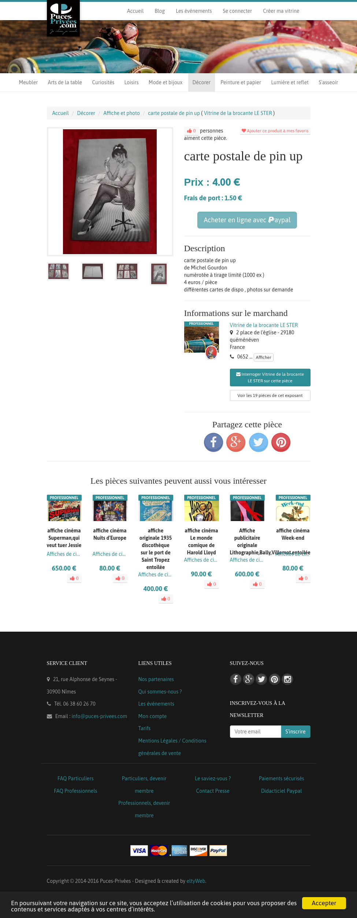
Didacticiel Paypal (281, 791)
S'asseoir (328, 82)
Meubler (28, 82)
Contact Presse (213, 791)
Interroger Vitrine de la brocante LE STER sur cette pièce (270, 377)
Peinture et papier (240, 82)
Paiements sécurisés (281, 778)
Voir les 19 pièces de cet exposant (270, 395)
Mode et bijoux (165, 82)
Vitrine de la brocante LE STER (264, 325)
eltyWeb (196, 881)
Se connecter (237, 11)
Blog (160, 11)
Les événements (194, 11)
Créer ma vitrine (281, 11)
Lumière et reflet (290, 82)
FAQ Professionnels (75, 791)
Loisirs (131, 82)
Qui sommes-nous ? (160, 692)
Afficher (263, 357)
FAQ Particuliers (75, 778)
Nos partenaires (156, 679)
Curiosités (103, 82)
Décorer (202, 82)
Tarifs (144, 728)
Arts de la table (65, 82)
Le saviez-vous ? (213, 778)
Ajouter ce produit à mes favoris (275, 130)
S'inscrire (296, 732)
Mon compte (152, 716)
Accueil (135, 11)
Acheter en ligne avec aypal (247, 220)
